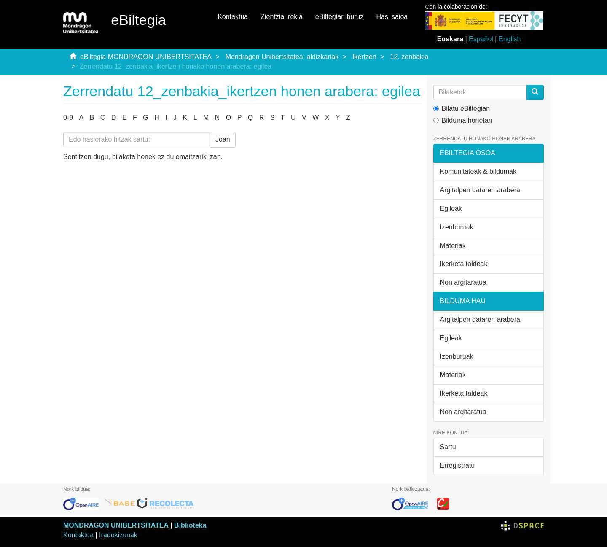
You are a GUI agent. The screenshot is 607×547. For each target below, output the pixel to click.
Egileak (451, 208)
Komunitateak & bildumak (478, 171)
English (510, 39)
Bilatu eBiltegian (461, 108)
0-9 (68, 117)
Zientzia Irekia (282, 16)
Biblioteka (190, 525)
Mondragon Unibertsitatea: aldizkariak (282, 56)
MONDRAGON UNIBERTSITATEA (116, 525)
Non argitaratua (463, 282)
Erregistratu (457, 465)
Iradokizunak (118, 535)
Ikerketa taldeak (464, 263)
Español (481, 39)
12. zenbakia (409, 56)
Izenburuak (456, 227)
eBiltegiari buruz (339, 16)
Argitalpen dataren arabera (480, 190)
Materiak (453, 245)
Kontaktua (233, 16)
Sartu (448, 446)
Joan (222, 139)
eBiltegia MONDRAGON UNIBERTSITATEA (146, 56)
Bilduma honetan (462, 120)
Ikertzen (364, 56)
